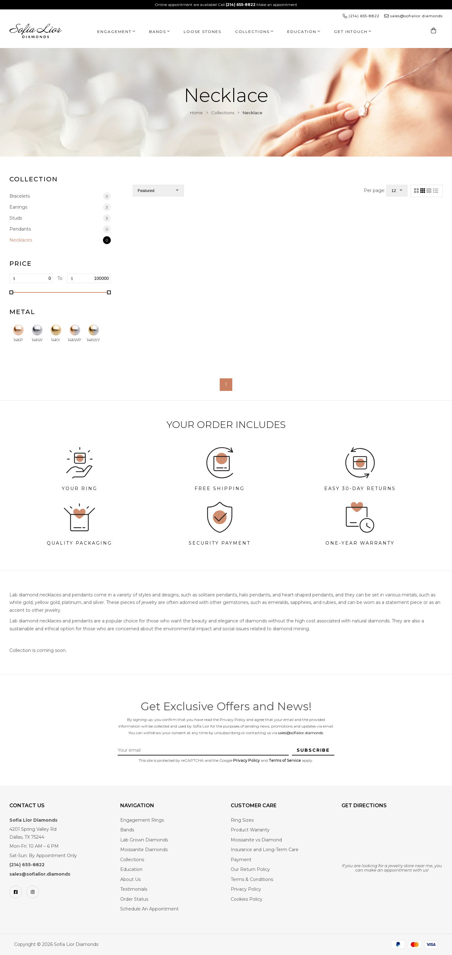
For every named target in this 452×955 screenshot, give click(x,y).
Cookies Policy (246, 899)
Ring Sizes (242, 820)
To (59, 278)
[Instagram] (32, 892)
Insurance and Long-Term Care (265, 849)
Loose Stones (202, 31)
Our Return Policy (250, 869)
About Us (130, 879)
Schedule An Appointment (149, 909)
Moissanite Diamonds (144, 849)
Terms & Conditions (252, 879)
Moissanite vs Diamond (256, 840)
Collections (252, 31)
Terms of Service (285, 760)
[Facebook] (15, 892)
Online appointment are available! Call (205, 4)
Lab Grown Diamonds (144, 840)
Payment (241, 859)
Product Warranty (250, 830)
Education (301, 31)
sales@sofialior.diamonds (300, 732)
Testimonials (133, 889)
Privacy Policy (246, 760)
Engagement (114, 31)
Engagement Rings (142, 820)
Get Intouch (351, 31)
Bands (157, 31)
